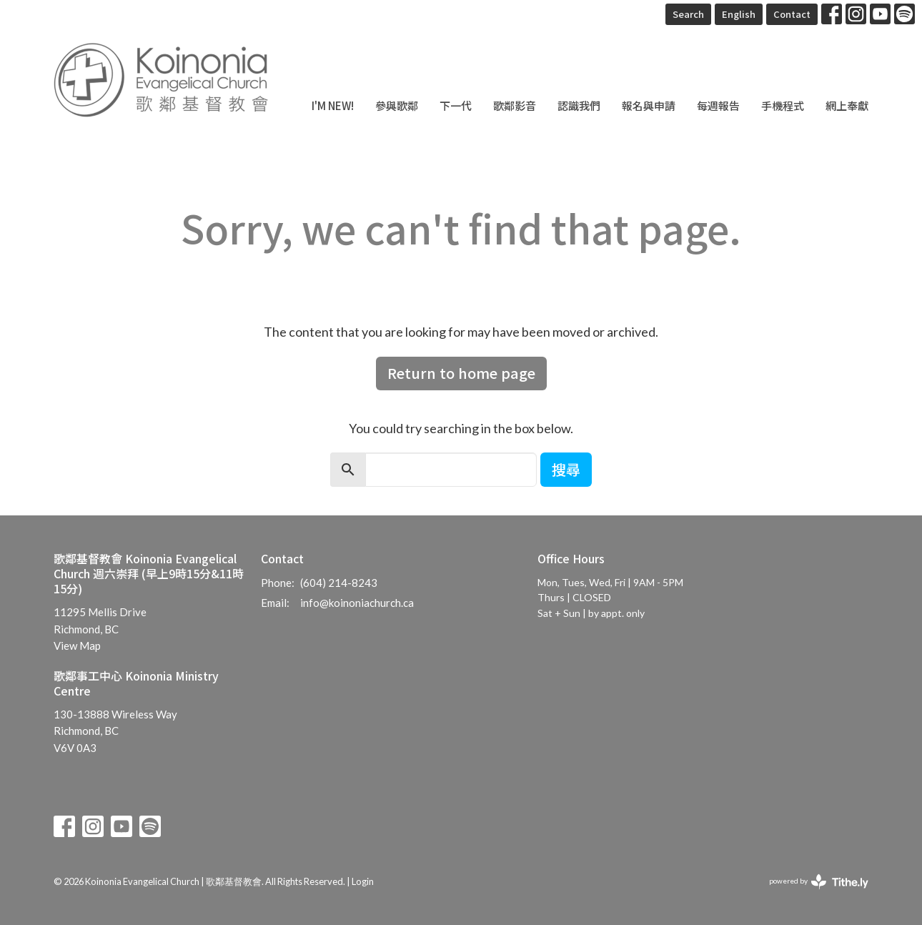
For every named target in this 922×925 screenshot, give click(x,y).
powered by (818, 882)
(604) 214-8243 (338, 582)
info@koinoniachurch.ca (357, 602)
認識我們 (578, 105)
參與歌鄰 (396, 105)
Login (363, 881)
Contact (792, 14)
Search (688, 14)
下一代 (456, 105)
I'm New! (333, 105)
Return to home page (461, 372)
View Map (77, 645)
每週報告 (718, 105)
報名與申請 (648, 105)
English (738, 14)
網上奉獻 (847, 105)
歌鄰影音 (514, 105)
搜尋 (566, 469)
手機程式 (782, 105)
